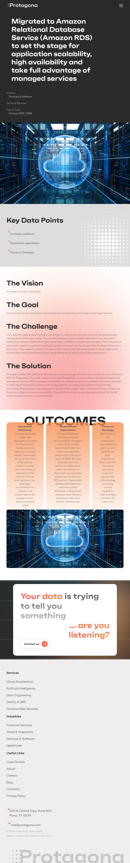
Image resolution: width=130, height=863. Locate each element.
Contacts (12, 789)
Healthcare (14, 746)
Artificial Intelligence (20, 688)
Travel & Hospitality (19, 732)
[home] (21, 5)
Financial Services (19, 725)
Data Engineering (18, 695)
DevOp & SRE (16, 702)
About (10, 769)
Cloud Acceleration (19, 682)
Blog (9, 782)
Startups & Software (20, 739)
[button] (120, 5)
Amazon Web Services (22, 709)
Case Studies (15, 762)
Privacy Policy (16, 796)
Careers (11, 775)
